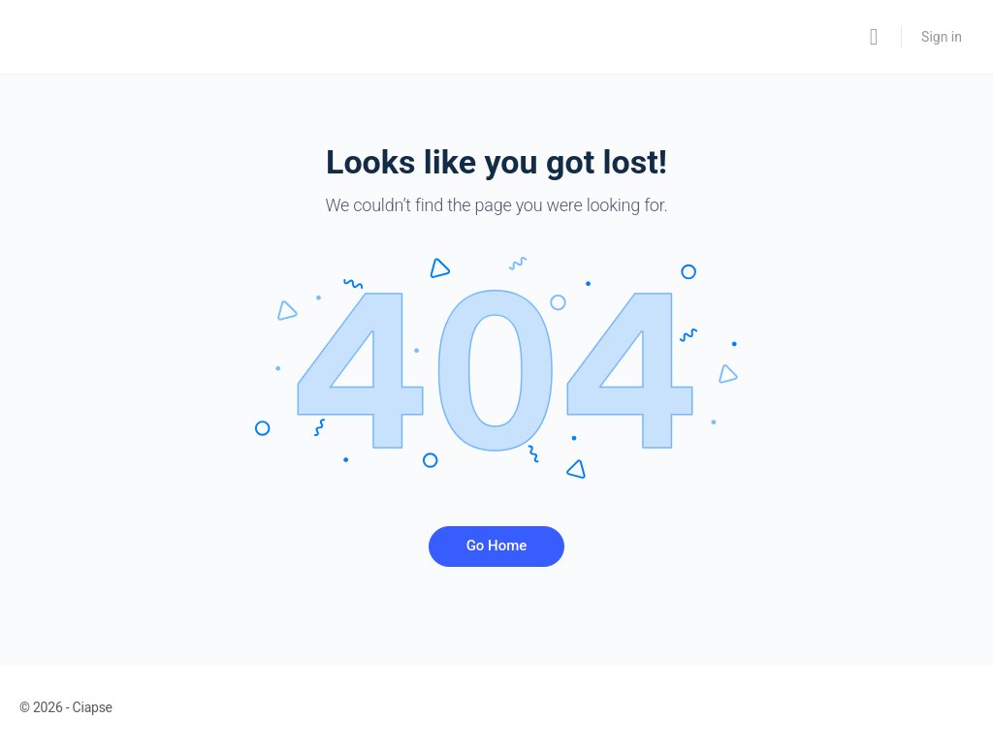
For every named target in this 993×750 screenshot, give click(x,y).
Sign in (941, 37)
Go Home (497, 545)
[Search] (873, 36)
